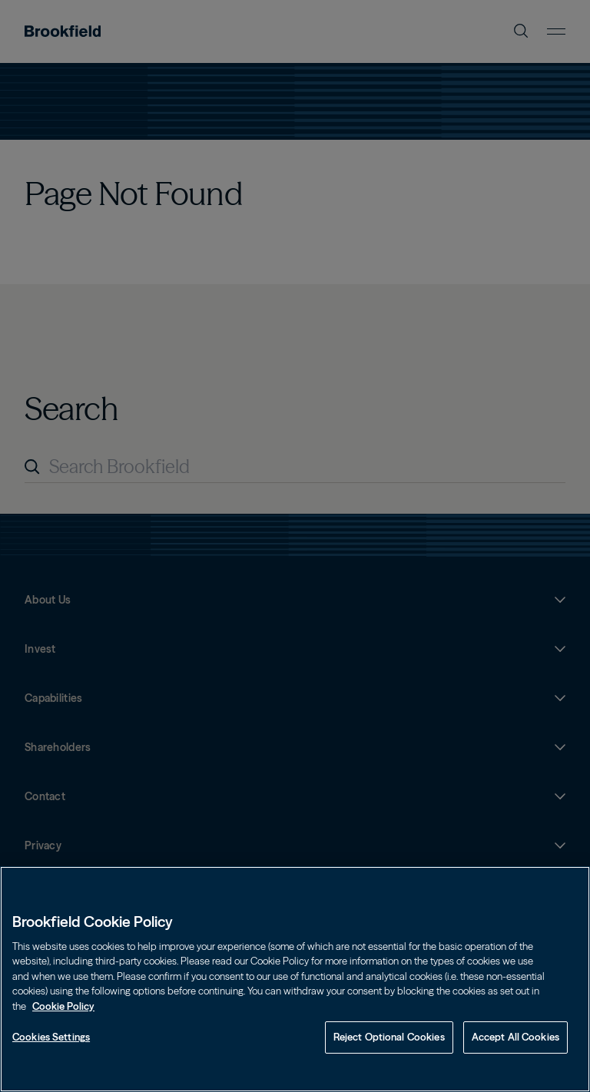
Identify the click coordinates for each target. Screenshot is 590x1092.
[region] (295, 979)
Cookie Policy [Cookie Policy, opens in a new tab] (63, 1006)
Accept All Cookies (515, 1037)
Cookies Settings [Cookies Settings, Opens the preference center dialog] (51, 1037)
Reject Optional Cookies (389, 1037)
